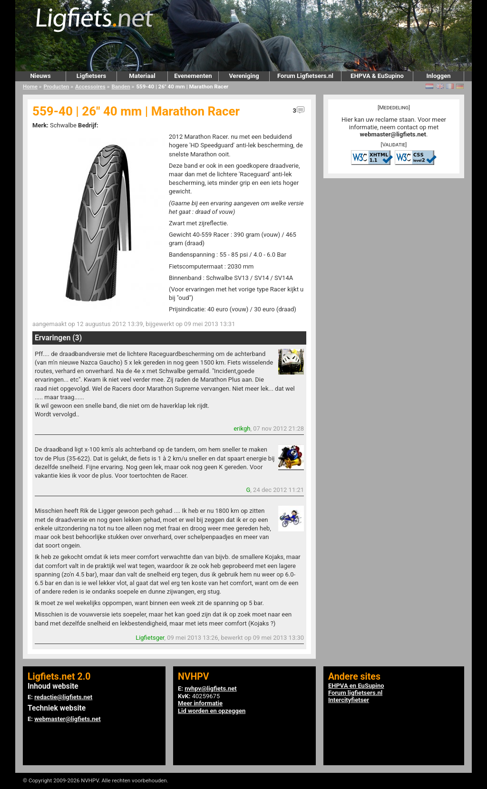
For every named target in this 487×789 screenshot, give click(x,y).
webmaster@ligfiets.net (393, 134)
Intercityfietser (348, 699)
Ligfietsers (91, 75)
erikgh (242, 428)
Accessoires (90, 86)
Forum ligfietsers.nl (355, 692)
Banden (120, 86)
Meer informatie (200, 703)
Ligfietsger (150, 637)
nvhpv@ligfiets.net (210, 688)
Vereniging (244, 75)
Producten (56, 86)
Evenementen (193, 75)
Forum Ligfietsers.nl (305, 75)
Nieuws (40, 75)
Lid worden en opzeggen (211, 710)
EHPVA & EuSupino (377, 75)
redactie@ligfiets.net (63, 697)
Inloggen (438, 75)
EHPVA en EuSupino (356, 685)
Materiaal (142, 75)
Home (30, 86)
